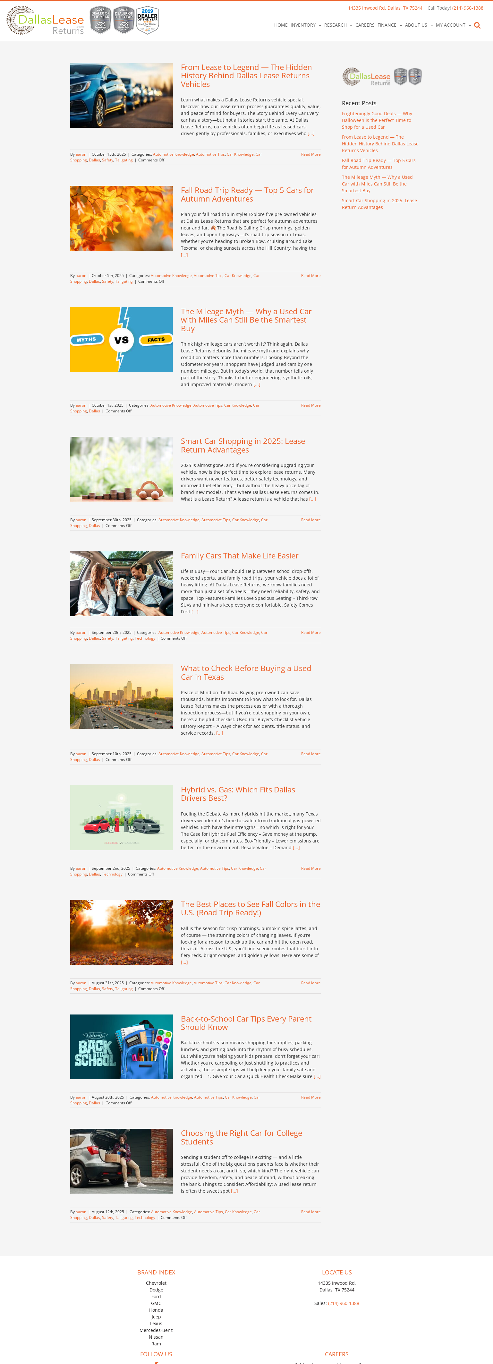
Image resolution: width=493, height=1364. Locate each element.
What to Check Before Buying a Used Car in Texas (246, 672)
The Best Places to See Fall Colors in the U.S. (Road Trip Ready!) (250, 908)
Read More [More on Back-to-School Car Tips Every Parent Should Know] (311, 1097)
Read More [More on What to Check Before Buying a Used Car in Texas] (311, 753)
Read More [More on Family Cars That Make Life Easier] (311, 632)
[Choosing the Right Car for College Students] (121, 1161)
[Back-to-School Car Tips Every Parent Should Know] (121, 1046)
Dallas (94, 160)
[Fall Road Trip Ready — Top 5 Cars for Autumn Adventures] (121, 218)
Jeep (156, 1317)
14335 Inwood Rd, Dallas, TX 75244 (385, 8)
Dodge (156, 1290)
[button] (477, 25)
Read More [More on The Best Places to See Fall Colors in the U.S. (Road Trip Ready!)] (311, 983)
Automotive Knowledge (173, 154)
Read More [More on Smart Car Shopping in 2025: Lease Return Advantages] (311, 519)
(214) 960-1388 (467, 8)
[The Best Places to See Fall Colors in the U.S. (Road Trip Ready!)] (121, 932)
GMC (156, 1303)
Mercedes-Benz (156, 1330)
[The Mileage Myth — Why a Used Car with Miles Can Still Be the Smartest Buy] (121, 339)
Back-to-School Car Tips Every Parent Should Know (246, 1022)
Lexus (156, 1323)
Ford (156, 1296)
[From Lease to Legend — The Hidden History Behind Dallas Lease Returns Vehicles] (121, 95)
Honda (156, 1310)
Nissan (156, 1337)
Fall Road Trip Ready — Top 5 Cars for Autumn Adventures (247, 194)
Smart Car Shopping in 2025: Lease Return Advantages (243, 445)
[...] (311, 133)
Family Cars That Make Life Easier (240, 555)
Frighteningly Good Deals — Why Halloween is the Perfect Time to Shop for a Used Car (377, 120)
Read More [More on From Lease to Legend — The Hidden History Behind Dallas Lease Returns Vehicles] (311, 154)
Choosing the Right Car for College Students (241, 1136)
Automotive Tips (210, 154)
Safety (107, 160)
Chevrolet (156, 1283)
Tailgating (124, 160)
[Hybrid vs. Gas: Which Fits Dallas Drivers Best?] (121, 817)
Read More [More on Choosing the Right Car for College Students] (311, 1211)
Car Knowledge (240, 154)
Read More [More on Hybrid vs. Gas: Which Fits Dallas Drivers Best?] (311, 868)
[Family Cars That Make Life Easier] (121, 583)
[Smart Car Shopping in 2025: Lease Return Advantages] (121, 469)
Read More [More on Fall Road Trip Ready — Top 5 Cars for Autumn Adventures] (311, 275)
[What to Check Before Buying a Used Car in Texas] (121, 696)
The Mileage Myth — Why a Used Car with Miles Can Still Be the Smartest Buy (246, 319)
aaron (81, 154)
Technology (145, 638)
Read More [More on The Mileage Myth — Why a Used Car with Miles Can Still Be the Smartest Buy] (311, 405)
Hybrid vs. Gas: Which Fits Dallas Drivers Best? (238, 793)
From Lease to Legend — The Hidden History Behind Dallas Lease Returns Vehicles (246, 75)
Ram (156, 1344)
